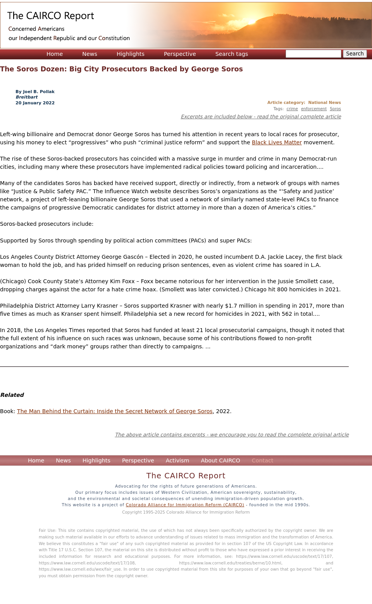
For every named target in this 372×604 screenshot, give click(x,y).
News (89, 54)
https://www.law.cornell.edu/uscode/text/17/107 (284, 556)
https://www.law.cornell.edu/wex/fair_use (80, 569)
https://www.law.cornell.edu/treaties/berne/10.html (230, 563)
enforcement (314, 108)
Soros (335, 108)
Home (54, 54)
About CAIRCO (220, 460)
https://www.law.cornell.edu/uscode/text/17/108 (87, 563)
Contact (263, 460)
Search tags (231, 54)
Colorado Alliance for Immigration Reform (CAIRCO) (185, 504)
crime (292, 108)
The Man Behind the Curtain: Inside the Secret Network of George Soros (114, 411)
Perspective (180, 54)
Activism (177, 460)
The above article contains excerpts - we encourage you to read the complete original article (232, 435)
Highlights (131, 54)
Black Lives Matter (277, 142)
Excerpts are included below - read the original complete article (261, 116)
